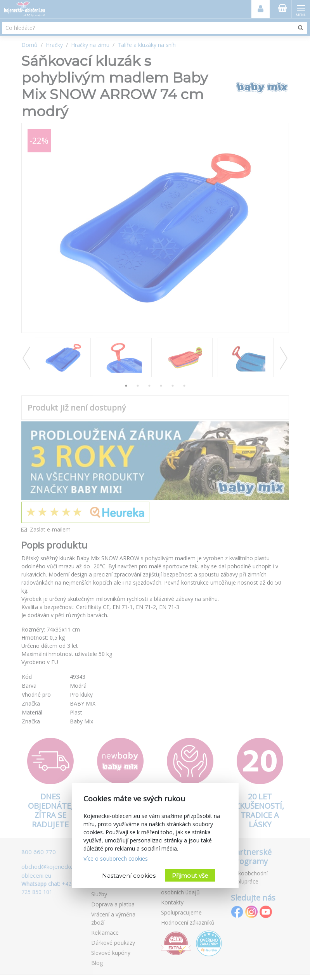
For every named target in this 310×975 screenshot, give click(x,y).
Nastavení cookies (129, 875)
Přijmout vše (190, 875)
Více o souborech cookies (115, 858)
